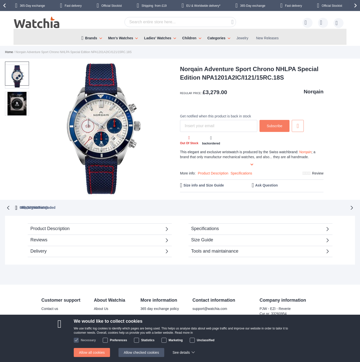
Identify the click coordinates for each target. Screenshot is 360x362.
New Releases (267, 38)
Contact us (50, 308)
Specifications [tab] (205, 228)
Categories (217, 38)
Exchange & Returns (58, 338)
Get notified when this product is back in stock (215, 116)
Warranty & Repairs (155, 323)
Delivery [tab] (38, 250)
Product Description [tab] (50, 228)
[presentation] (5, 5)
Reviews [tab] (39, 239)
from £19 (154, 6)
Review (318, 173)
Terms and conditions (110, 338)
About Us (101, 308)
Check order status (155, 338)
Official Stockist (111, 6)
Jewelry (242, 38)
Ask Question (266, 185)
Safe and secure (107, 331)
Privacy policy (151, 331)
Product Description (213, 173)
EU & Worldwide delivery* (203, 6)
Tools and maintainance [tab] (214, 250)
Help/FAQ (49, 331)
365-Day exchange (32, 6)
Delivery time (52, 316)
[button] (17, 99)
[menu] (180, 37)
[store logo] (37, 23)
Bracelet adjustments (156, 316)
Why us (100, 316)
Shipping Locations (56, 323)
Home (9, 52)
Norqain (314, 91)
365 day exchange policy (159, 308)
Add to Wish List (298, 126)
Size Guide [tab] (202, 239)
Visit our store (104, 323)
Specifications (241, 173)
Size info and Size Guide (204, 185)
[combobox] (180, 22)
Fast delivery (73, 6)
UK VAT (162, 207)
